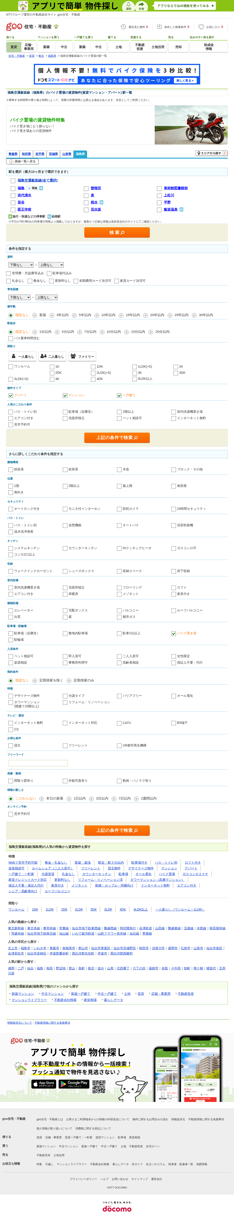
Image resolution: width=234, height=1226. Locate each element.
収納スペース (132, 571)
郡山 (72, 968)
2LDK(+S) (104, 372)
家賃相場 (90, 1000)
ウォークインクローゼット (33, 571)
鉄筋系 (19, 469)
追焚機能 (75, 525)
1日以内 (80, 798)
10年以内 (108, 315)
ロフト (182, 587)
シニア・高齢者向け (22, 891)
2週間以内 (149, 798)
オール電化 (185, 695)
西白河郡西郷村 (121, 953)
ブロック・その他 (190, 469)
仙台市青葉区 (100, 948)
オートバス (131, 525)
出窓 (17, 616)
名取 (165, 968)
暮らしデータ (113, 1000)
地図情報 (201, 1164)
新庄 (91, 968)
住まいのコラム (155, 1164)
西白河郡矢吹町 (83, 953)
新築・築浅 (83, 862)
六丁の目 (139, 968)
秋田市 (144, 948)
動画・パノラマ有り (137, 780)
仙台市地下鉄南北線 (41, 933)
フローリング (132, 587)
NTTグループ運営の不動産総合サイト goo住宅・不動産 (43, 14)
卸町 (187, 968)
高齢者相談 (131, 662)
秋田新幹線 (218, 928)
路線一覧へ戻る (22, 162)
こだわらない (25, 798)
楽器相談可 (16, 868)
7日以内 (125, 798)
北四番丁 (123, 968)
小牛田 (176, 968)
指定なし (22, 315)
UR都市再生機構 (134, 745)
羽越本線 (17, 933)
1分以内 (45, 332)
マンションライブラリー (29, 1000)
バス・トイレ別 (25, 411)
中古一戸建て (107, 993)
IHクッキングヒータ (137, 548)
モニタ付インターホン (85, 508)
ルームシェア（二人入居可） (53, 868)
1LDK (50, 909)
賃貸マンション (105, 1137)
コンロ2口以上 (24, 554)
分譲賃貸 (48, 874)
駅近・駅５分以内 (111, 862)
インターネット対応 (83, 722)
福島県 (80, 154)
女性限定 (183, 656)
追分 (101, 968)
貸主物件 (114, 868)
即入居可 (75, 656)
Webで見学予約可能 (22, 862)
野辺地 (61, 968)
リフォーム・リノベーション (89, 702)
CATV (127, 723)
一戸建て (129, 395)
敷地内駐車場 (78, 633)
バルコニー (131, 610)
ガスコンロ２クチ (195, 874)
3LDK (108, 909)
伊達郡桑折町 (59, 953)
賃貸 (141, 993)
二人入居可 (131, 656)
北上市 (13, 948)
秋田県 (26, 154)
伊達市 (102, 953)
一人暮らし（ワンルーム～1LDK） (180, 909)
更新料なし (63, 280)
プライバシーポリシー (83, 1179)
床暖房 (73, 594)
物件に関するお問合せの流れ (150, 1119)
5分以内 (68, 332)
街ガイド (137, 1164)
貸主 (17, 745)
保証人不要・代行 (190, 662)
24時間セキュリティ (191, 508)
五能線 (189, 928)
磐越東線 (174, 928)
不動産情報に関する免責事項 (52, 1022)
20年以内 (157, 315)
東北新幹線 (16, 928)
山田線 (160, 928)
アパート (20, 395)
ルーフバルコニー (190, 610)
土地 (127, 993)
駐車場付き (139, 862)
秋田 (49, 968)
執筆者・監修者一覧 (180, 1164)
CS (16, 729)
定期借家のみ (84, 680)
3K (140, 372)
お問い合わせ (120, 1179)
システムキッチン (27, 548)
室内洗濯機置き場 (190, 411)
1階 (16, 486)
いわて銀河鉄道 (83, 933)
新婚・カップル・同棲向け (114, 885)
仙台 (30, 968)
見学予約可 (22, 424)
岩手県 (39, 154)
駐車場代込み (62, 273)
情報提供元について (19, 1022)
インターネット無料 (191, 418)
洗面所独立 (77, 418)
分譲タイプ (77, 695)
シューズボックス (81, 571)
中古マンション (52, 993)
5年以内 (85, 315)
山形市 (198, 948)
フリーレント (78, 745)
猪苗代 (211, 968)
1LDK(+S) (145, 366)
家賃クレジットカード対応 (27, 880)
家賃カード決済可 (133, 280)
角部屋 (182, 486)
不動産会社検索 (65, 1000)
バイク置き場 (186, 633)
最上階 (127, 486)
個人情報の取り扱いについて (54, 1128)
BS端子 (182, 722)
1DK (100, 366)
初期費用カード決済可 (95, 280)
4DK (100, 379)
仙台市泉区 (214, 948)
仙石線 (134, 933)
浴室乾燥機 (185, 525)
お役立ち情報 (11, 1163)
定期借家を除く (51, 680)
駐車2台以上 (132, 633)
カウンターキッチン (83, 548)
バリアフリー (132, 695)
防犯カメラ (131, 508)
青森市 (54, 948)
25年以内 (182, 315)
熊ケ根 (198, 968)
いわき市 (40, 948)
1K (57, 366)
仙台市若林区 (36, 953)
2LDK (79, 909)
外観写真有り (78, 780)
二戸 (21, 968)
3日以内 (102, 798)
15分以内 (138, 332)
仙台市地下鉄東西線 (86, 928)
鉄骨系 (73, 469)
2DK (59, 372)
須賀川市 (158, 948)
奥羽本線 (49, 928)
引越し (49, 1164)
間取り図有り (23, 780)
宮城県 (53, 154)
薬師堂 (153, 968)
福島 (40, 968)
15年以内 (133, 315)
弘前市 (185, 948)
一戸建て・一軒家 (21, 874)
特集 (39, 1164)
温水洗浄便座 (23, 531)
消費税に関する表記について (93, 1128)
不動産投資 (186, 993)
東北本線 (33, 928)
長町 (81, 968)
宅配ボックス (78, 610)
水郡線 (201, 928)
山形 (110, 968)
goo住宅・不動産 (14, 1118)
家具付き (183, 594)
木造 (126, 469)
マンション (77, 395)
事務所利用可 (78, 662)
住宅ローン (153, 1146)
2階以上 (128, 411)
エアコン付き (23, 418)
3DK (182, 372)
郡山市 (83, 948)
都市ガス (129, 616)
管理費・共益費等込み (28, 273)
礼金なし (18, 280)
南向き (19, 492)
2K (181, 366)
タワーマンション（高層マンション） (157, 880)
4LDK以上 (145, 378)
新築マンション (23, 993)
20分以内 (162, 332)
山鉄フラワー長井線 (112, 933)
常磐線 (64, 928)
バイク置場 (167, 874)
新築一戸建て (80, 993)
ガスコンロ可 (186, 548)
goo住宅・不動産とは (50, 1119)
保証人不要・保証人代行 (26, 885)
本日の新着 (54, 798)
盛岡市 (173, 948)
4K (57, 379)
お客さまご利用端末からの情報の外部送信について (97, 1119)
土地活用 (58, 1155)
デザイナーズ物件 (27, 695)
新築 (42, 315)
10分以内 (114, 332)
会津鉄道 (145, 928)
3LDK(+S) (21, 379)
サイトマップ (139, 1179)
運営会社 (156, 1179)
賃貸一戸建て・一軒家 (78, 1137)
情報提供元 (178, 1119)
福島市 (25, 948)
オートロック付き (27, 508)
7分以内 (90, 332)
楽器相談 (20, 662)
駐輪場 (19, 639)
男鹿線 (147, 933)
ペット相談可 (132, 418)
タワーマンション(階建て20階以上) (27, 704)
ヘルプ (104, 1179)
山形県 (66, 154)
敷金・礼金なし (56, 862)
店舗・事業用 (160, 993)
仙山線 (64, 933)
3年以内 (62, 315)
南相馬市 (68, 948)
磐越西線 (110, 928)
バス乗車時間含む (27, 338)
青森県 (12, 154)
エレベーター (23, 610)
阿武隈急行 (128, 928)
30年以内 (206, 315)
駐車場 (123, 874)
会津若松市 (16, 953)
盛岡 (11, 968)
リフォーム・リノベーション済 (100, 880)
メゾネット (131, 594)
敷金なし (39, 280)
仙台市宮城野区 (125, 948)
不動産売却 (43, 1155)
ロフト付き (193, 862)
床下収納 (183, 571)
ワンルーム (22, 366)
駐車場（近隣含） (81, 411)
